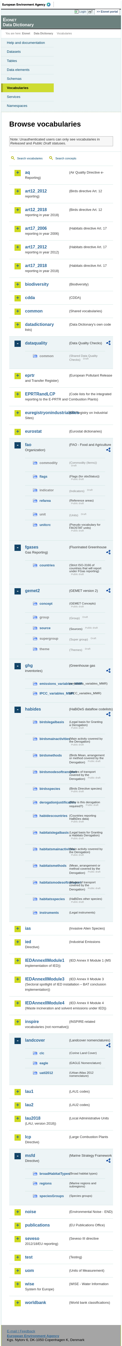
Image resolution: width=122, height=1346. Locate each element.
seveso (32, 1238)
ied (28, 942)
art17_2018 (36, 265)
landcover (35, 1040)
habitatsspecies (52, 899)
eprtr (30, 375)
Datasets (14, 52)
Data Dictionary (43, 33)
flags (43, 476)
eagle (44, 1063)
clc (42, 1053)
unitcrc (45, 525)
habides (33, 709)
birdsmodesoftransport (54, 772)
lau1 (29, 1091)
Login (82, 11)
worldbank (35, 1302)
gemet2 (32, 590)
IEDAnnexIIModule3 (44, 979)
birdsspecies (50, 789)
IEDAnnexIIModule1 (44, 960)
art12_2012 (36, 191)
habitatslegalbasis (54, 832)
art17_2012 (36, 247)
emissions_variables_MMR (54, 684)
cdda (30, 297)
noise (30, 1211)
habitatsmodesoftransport (54, 882)
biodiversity (37, 284)
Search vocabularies (30, 158)
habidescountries (53, 816)
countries (47, 565)
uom (29, 1270)
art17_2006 (36, 228)
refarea (45, 501)
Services (13, 97)
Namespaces (17, 106)
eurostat (33, 431)
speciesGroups (52, 1196)
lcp (28, 1137)
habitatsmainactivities (54, 849)
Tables (12, 61)
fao (28, 444)
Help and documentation (26, 43)
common (34, 311)
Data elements (18, 70)
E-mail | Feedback (21, 1331)
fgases (31, 547)
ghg (29, 665)
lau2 (29, 1105)
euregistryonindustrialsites (46, 412)
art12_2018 (36, 209)
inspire (32, 1021)
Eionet (26, 33)
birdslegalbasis (52, 722)
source (45, 628)
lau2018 (33, 1118)
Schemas (14, 79)
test (28, 1257)
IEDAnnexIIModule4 (44, 1003)
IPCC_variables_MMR (54, 693)
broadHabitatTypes (54, 1174)
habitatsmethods (53, 866)
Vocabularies (17, 88)
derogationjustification (54, 802)
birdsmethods (51, 755)
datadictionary (39, 324)
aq (27, 172)
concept (46, 604)
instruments (49, 913)
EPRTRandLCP (40, 394)
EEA (28, 4)
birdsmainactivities (54, 739)
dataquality (36, 343)
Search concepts (65, 158)
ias (28, 928)
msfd (30, 1155)
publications (37, 1225)
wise (29, 1284)
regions (46, 1183)
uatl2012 (46, 1073)
